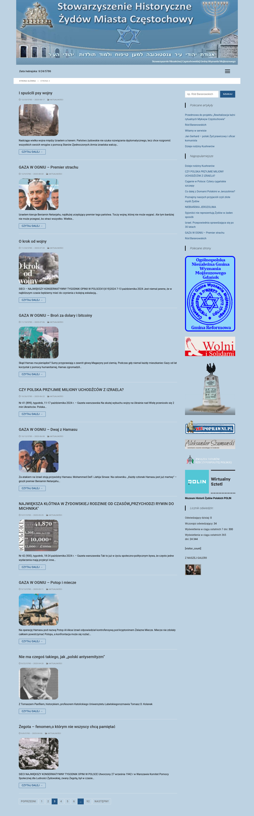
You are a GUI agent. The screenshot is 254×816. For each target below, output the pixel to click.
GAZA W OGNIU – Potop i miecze (47, 582)
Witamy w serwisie (195, 130)
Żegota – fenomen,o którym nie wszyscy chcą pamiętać (67, 726)
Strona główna (27, 81)
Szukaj (227, 94)
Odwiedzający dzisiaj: (197, 517)
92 (88, 801)
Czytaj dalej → (32, 151)
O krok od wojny (32, 241)
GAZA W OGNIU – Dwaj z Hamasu (48, 429)
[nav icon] (228, 71)
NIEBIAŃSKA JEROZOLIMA (200, 207)
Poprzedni (28, 801)
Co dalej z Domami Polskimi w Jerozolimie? (210, 191)
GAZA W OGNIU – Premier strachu (48, 167)
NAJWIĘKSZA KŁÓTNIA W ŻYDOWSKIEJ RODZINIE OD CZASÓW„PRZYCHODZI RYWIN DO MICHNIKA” (96, 506)
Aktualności (55, 100)
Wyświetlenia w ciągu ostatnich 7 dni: (207, 529)
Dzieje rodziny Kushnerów (199, 146)
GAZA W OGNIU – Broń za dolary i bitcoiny (55, 315)
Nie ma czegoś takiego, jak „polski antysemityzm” (62, 657)
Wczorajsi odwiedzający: (199, 523)
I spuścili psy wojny (35, 93)
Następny (102, 801)
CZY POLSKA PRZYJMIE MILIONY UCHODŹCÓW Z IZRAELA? (71, 389)
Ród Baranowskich (195, 124)
